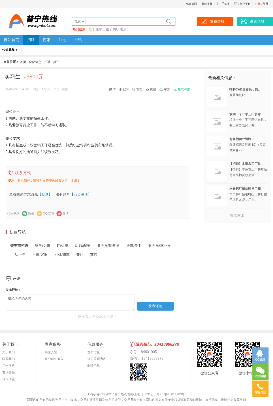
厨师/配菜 (82, 246)
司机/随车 (62, 255)
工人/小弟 (18, 255)
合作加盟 (8, 379)
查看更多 (237, 216)
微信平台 (245, 3)
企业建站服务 (54, 359)
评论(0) (124, 89)
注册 (258, 3)
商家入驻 (51, 352)
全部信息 (35, 62)
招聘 (31, 40)
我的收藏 (207, 3)
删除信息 (93, 365)
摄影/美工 (133, 246)
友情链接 (8, 372)
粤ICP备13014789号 (170, 394)
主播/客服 (39, 255)
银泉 (123, 29)
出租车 (107, 29)
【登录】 (45, 194)
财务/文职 (42, 246)
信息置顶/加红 (97, 359)
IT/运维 (62, 246)
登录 (265, 3)
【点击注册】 (81, 194)
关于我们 (8, 352)
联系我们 (8, 359)
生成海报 (184, 89)
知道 (62, 40)
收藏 (153, 89)
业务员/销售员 (108, 246)
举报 (167, 89)
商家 (47, 40)
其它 (56, 62)
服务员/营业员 (159, 246)
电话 (91, 29)
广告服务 (8, 365)
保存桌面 (191, 3)
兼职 (116, 29)
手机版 (223, 3)
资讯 (78, 40)
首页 (23, 62)
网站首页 (11, 40)
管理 (139, 89)
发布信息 (93, 352)
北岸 (99, 29)
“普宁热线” (120, 394)
